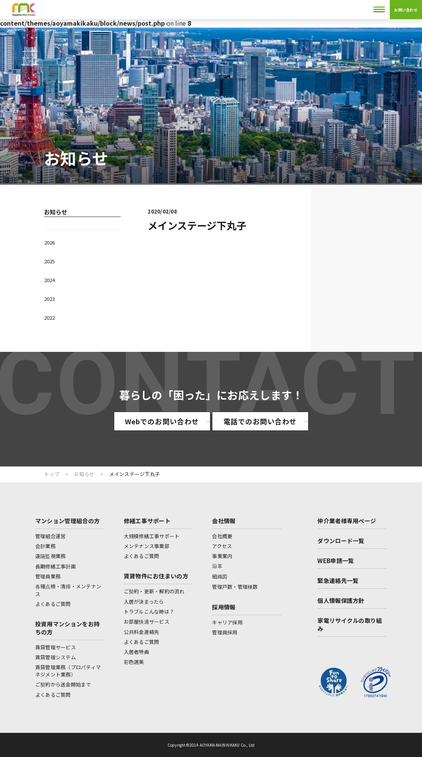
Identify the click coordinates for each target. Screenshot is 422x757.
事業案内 (222, 556)
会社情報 (223, 521)
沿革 (217, 566)
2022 (49, 317)
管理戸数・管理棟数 (235, 586)
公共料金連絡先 (141, 631)
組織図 (219, 576)
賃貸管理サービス (55, 647)
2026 (49, 242)
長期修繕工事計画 (55, 566)
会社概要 (222, 536)
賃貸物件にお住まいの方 (156, 576)
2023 (49, 298)
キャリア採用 (227, 622)
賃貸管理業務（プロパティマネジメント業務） (68, 670)
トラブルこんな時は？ (149, 611)
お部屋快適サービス (146, 621)
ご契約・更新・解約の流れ (154, 591)
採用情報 (223, 607)
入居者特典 (136, 651)
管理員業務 (48, 576)
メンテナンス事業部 (146, 546)
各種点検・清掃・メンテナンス (68, 590)
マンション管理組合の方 (67, 521)
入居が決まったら (144, 601)
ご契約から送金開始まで (63, 684)
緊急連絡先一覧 (337, 580)
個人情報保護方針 (340, 600)
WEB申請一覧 (335, 561)
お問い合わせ (405, 10)
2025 (49, 261)
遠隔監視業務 (50, 556)
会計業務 (45, 546)
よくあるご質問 (53, 604)
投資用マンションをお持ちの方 (67, 628)
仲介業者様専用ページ (346, 521)
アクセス (222, 546)
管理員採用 (224, 632)
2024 (49, 280)
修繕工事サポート (147, 521)
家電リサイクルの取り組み (349, 624)
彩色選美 (134, 661)
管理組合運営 (50, 536)
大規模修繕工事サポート (152, 536)
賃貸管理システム (55, 657)
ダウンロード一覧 (340, 541)
